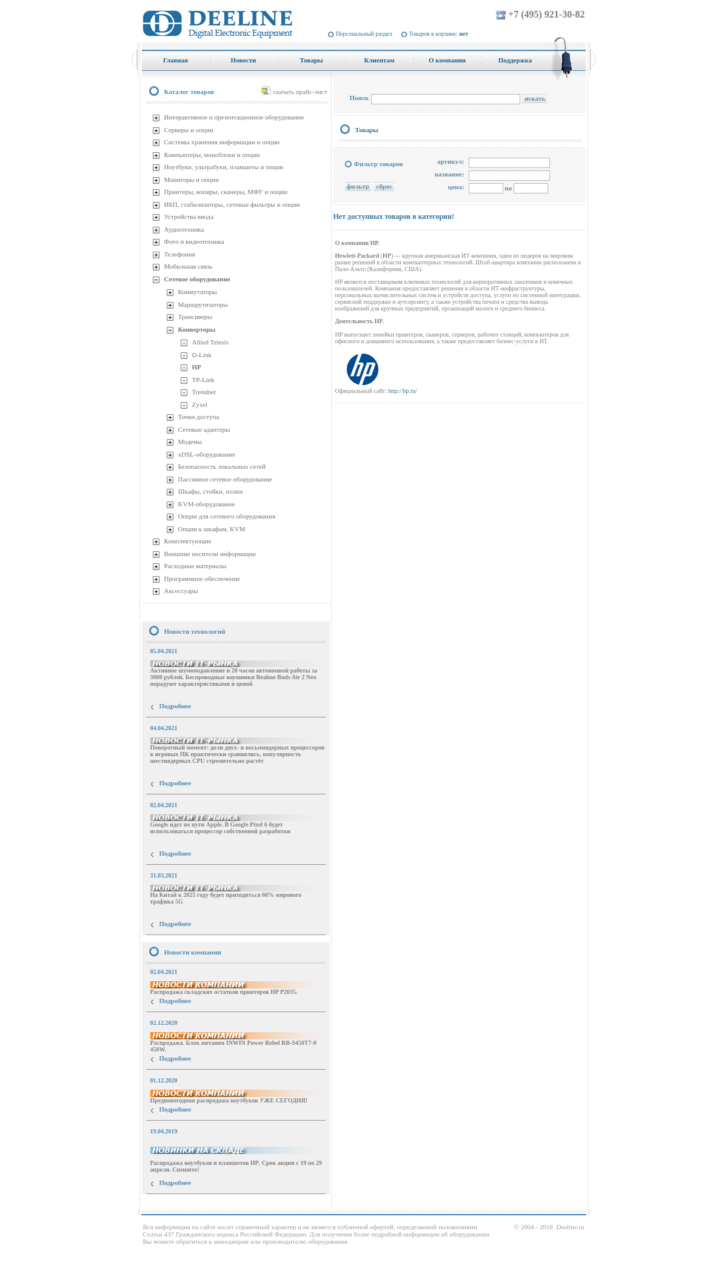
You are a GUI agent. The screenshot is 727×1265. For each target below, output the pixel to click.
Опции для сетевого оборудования (226, 516)
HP (196, 367)
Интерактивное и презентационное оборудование (234, 117)
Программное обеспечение (202, 578)
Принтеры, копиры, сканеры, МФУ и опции (226, 191)
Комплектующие (188, 541)
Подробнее (175, 706)
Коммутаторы (197, 291)
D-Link (202, 354)
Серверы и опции (188, 129)
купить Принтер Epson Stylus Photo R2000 (196, 1204)
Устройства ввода (189, 216)
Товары (366, 129)
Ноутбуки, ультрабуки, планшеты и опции (224, 166)
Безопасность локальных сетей (222, 466)
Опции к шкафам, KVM (212, 528)
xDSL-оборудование (206, 454)
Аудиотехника (184, 229)
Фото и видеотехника (194, 241)
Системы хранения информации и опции (222, 142)
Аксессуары (181, 590)
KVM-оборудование (206, 504)
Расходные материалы (195, 565)
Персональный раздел (364, 33)
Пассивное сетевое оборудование (225, 479)
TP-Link (203, 379)
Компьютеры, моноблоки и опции (212, 154)
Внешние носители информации (210, 553)
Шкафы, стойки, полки (210, 491)
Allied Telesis (210, 342)
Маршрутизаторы (203, 304)
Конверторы (197, 329)
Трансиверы (195, 316)
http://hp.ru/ (402, 391)
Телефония (179, 254)
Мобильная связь (188, 266)
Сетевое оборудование (197, 279)
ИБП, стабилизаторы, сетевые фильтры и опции (232, 204)
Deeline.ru (570, 1226)
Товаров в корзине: (439, 33)
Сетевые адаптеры (204, 429)
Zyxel (200, 404)
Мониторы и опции (191, 179)
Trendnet (204, 391)
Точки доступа (198, 416)
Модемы (190, 441)
